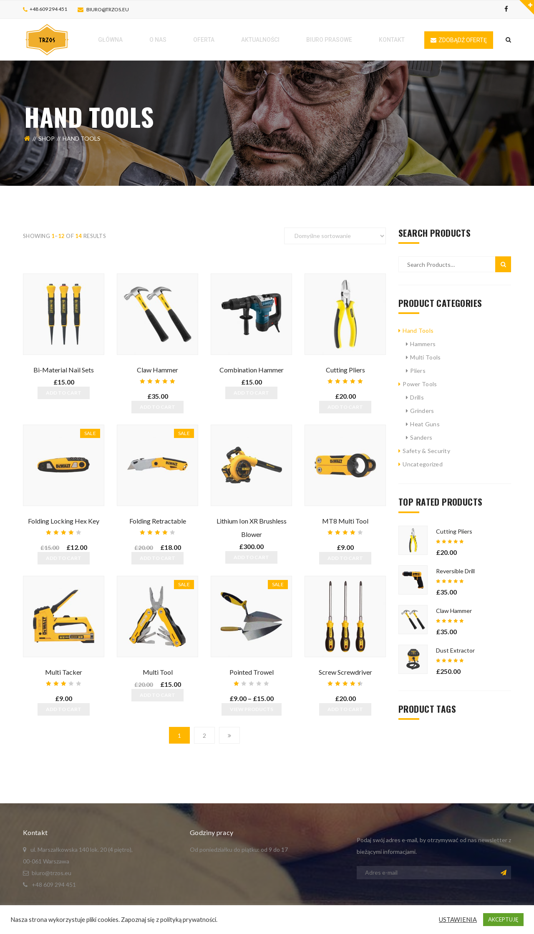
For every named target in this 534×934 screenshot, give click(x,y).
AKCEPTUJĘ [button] (503, 919)
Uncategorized (423, 464)
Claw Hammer (157, 370)
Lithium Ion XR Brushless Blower (252, 527)
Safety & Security (426, 450)
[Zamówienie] (335, 236)
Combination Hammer (251, 370)
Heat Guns (425, 424)
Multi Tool (158, 672)
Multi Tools (425, 357)
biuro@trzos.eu (107, 9)
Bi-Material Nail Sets (63, 370)
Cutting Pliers (345, 370)
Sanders (421, 437)
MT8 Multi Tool (345, 521)
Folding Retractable (157, 521)
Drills (417, 397)
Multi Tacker (63, 672)
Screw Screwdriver (345, 672)
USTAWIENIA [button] (458, 919)
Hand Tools (418, 330)
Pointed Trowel (251, 672)
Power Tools (420, 383)
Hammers (423, 343)
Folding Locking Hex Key (63, 521)
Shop (46, 138)
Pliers (418, 370)
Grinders (422, 410)
